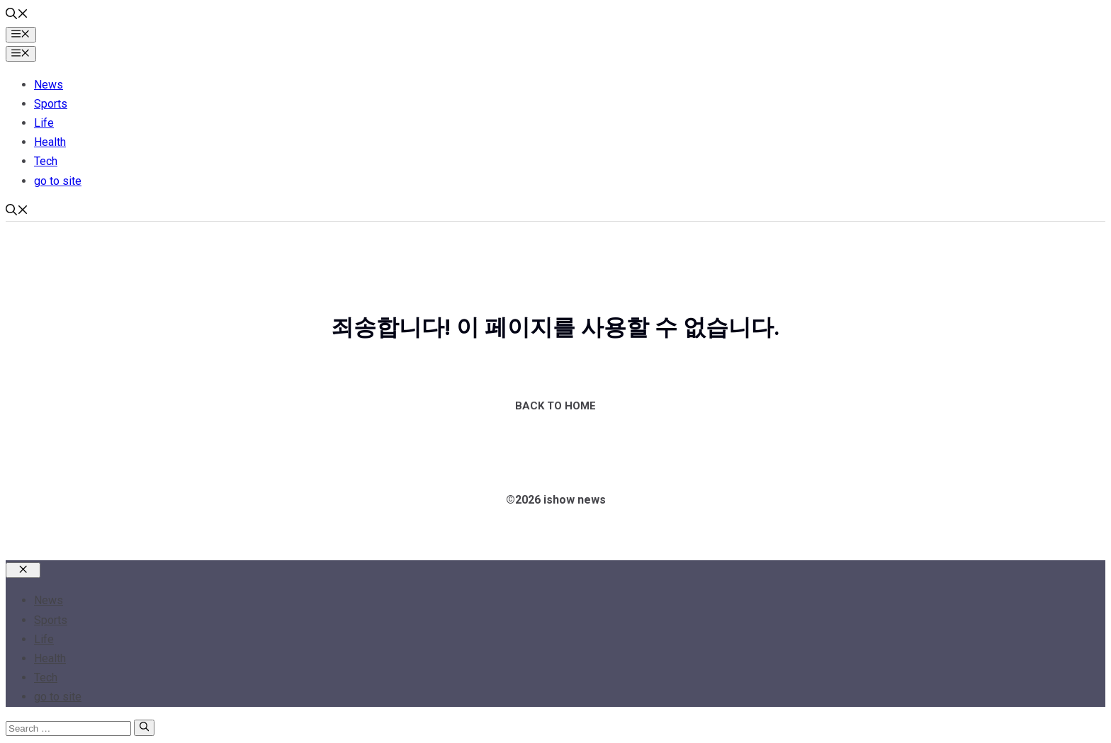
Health (50, 142)
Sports (50, 103)
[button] (17, 15)
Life (44, 123)
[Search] (144, 727)
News (48, 84)
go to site (57, 181)
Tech (45, 161)
